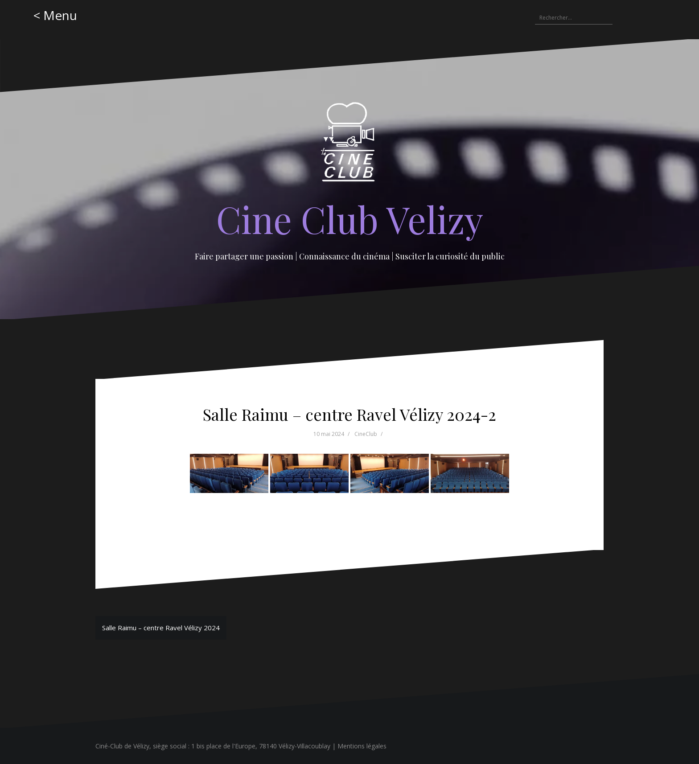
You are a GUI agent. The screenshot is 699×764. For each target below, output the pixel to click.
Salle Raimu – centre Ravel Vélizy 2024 (161, 627)
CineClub (365, 434)
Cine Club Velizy (349, 218)
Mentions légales (362, 746)
